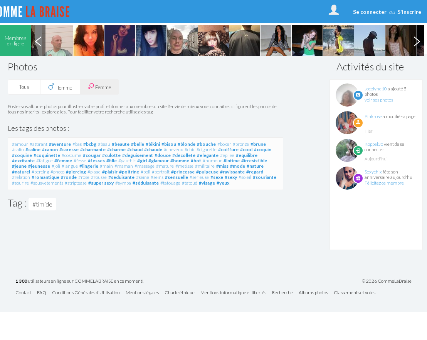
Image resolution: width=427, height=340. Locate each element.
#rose (83, 177)
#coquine (22, 155)
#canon (50, 149)
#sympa (123, 183)
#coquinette (47, 155)
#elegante (208, 155)
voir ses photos (379, 100)
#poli (145, 172)
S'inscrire (409, 11)
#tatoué (189, 183)
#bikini (153, 144)
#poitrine (129, 172)
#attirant (38, 144)
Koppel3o (374, 144)
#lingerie (88, 166)
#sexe (216, 177)
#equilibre (246, 155)
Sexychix (373, 172)
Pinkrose (373, 116)
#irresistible (254, 160)
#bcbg (89, 144)
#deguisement (137, 155)
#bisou (168, 144)
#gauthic (127, 160)
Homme (60, 87)
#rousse (99, 177)
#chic (190, 149)
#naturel (21, 172)
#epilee (227, 155)
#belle (137, 144)
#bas (77, 144)
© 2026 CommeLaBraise (387, 281)
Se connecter (370, 11)
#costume (71, 155)
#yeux (223, 183)
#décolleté (183, 155)
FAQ (41, 292)
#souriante (264, 177)
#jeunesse (39, 166)
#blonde (186, 144)
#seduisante (121, 177)
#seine (142, 177)
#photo (57, 172)
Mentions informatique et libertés (233, 292)
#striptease (76, 183)
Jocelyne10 (376, 89)
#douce (163, 155)
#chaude (153, 149)
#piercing (76, 172)
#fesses (96, 160)
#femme (63, 160)
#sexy (231, 177)
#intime (232, 160)
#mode (237, 166)
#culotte (111, 155)
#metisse (184, 166)
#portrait (161, 172)
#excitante (23, 160)
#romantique (45, 177)
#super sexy (101, 183)
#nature (255, 166)
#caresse (69, 149)
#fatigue (44, 160)
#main (106, 166)
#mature (165, 166)
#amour (20, 144)
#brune (258, 144)
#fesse (80, 160)
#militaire (205, 166)
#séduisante (146, 183)
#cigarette (207, 149)
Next (416, 40)
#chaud (135, 149)
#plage (94, 172)
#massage (144, 166)
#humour (212, 160)
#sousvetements (46, 183)
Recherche (282, 292)
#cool (246, 149)
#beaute (120, 144)
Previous (38, 40)
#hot (196, 160)
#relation (21, 177)
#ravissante (232, 172)
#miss (222, 166)
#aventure (60, 144)
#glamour (158, 160)
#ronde (69, 177)
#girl (142, 160)
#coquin (262, 149)
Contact (23, 292)
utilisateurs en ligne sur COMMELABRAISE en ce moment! (79, 281)
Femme (99, 86)
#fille (111, 160)
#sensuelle (176, 177)
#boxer (224, 144)
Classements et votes (354, 292)
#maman (123, 166)
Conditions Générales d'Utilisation (86, 292)
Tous (24, 87)
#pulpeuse (207, 172)
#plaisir (110, 172)
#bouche (206, 144)
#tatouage (170, 183)
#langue (70, 166)
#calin (18, 149)
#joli (56, 166)
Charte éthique (180, 292)
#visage (207, 183)
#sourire (20, 183)
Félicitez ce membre (384, 183)
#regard (254, 172)
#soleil (245, 177)
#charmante (93, 149)
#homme (179, 160)
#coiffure (228, 149)
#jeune (19, 166)
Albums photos (313, 292)
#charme (116, 149)
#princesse (183, 172)
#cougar (92, 155)
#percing (40, 172)
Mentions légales (142, 292)
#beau (104, 144)
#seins (157, 177)
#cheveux (173, 149)
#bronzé (241, 144)
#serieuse (199, 177)
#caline (32, 149)
